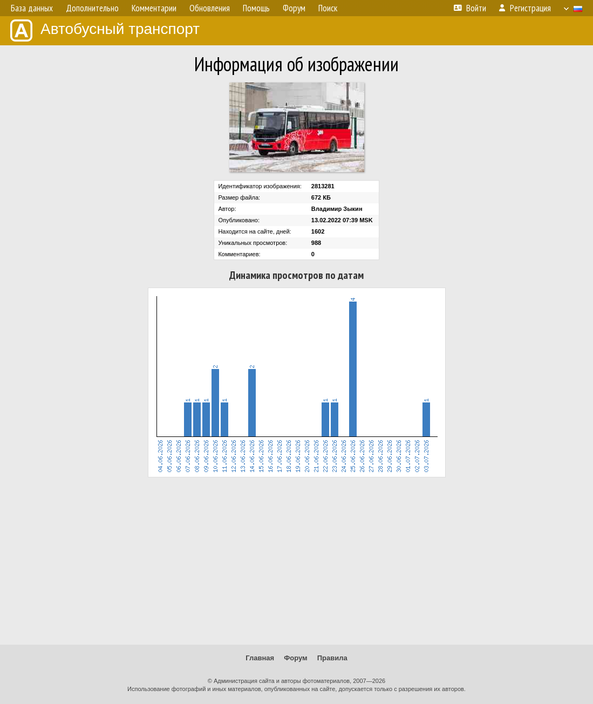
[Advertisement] (296, 561)
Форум (295, 658)
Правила (332, 658)
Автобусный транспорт (105, 30)
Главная (260, 658)
